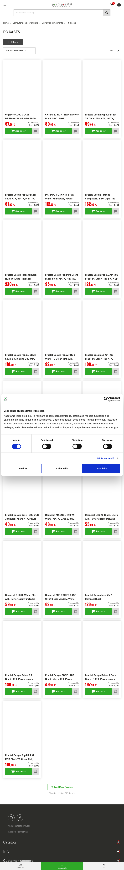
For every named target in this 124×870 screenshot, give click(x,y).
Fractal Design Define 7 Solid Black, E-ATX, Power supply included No (100, 679)
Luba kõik (101, 468)
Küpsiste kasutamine (18, 831)
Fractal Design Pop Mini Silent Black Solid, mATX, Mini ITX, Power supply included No (61, 278)
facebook (20, 817)
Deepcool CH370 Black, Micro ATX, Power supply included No (101, 518)
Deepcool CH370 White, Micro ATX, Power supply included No (21, 598)
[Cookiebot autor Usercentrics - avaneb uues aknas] (106, 399)
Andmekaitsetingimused (19, 825)
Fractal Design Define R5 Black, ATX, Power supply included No (19, 679)
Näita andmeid (105, 458)
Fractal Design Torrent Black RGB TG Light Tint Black (20, 276)
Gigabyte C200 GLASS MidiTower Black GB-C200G (20, 116)
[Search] (62, 13)
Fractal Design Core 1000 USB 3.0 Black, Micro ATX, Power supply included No (22, 518)
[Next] (118, 50)
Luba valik (62, 468)
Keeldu (23, 468)
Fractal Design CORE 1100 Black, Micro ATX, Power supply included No (59, 679)
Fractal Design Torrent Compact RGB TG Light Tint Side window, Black (100, 198)
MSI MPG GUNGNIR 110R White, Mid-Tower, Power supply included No (59, 198)
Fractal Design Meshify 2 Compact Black (98, 597)
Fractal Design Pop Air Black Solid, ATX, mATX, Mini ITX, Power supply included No (20, 198)
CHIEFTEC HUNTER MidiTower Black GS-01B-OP (62, 116)
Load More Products (63, 787)
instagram (11, 817)
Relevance (20, 50)
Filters (13, 42)
